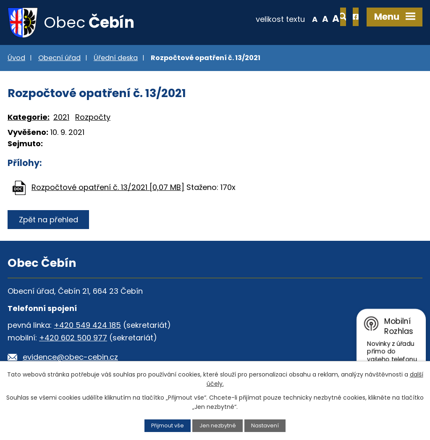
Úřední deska (116, 58)
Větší (308, 18)
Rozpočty (92, 118)
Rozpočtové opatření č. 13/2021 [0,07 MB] (107, 187)
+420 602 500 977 (73, 338)
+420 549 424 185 (87, 325)
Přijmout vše (167, 425)
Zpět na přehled (48, 220)
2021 (61, 118)
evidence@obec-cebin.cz (70, 357)
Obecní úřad (59, 58)
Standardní (298, 18)
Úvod (16, 58)
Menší (287, 18)
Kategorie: (29, 118)
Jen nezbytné (217, 425)
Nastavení (265, 425)
